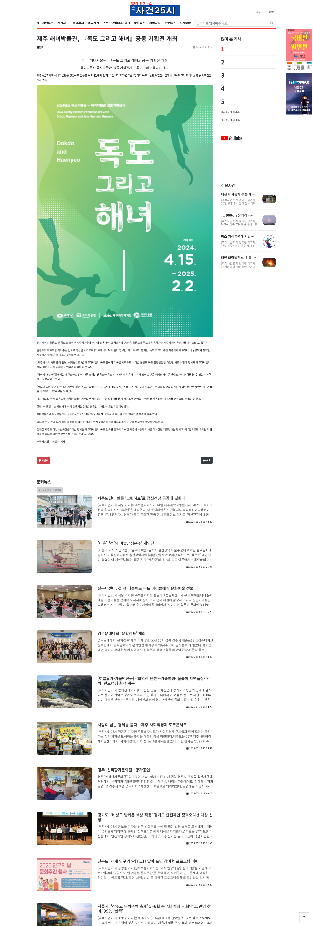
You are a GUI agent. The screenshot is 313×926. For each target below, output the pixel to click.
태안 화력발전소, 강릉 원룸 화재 (239, 257)
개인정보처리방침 (152, 895)
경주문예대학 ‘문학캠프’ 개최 (122, 543)
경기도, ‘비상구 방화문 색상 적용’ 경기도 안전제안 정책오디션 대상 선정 (155, 727)
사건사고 (63, 23)
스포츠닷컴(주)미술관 (116, 23)
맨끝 (164, 881)
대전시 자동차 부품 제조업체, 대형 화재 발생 (239, 194)
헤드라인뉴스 (45, 23)
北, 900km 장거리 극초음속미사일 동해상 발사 (239, 215)
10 (151, 881)
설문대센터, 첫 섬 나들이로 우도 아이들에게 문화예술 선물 (145, 498)
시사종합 (185, 23)
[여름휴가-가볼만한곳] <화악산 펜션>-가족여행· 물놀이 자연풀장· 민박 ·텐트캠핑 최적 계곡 (154, 591)
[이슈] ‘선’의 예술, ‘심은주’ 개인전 (126, 453)
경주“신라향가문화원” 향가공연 (124, 680)
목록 (207, 370)
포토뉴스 (170, 23)
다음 (158, 881)
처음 (85, 881)
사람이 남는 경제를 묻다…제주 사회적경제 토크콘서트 (142, 635)
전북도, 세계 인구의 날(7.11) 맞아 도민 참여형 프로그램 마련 (148, 771)
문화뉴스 (139, 23)
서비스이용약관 (174, 895)
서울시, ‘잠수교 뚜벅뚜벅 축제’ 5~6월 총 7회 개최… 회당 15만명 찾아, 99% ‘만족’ (154, 818)
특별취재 (78, 23)
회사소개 (135, 895)
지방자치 (154, 23)
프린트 (43, 370)
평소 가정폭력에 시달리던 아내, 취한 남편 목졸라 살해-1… (239, 236)
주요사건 (93, 23)
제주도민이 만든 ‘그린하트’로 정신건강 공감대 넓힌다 (141, 408)
